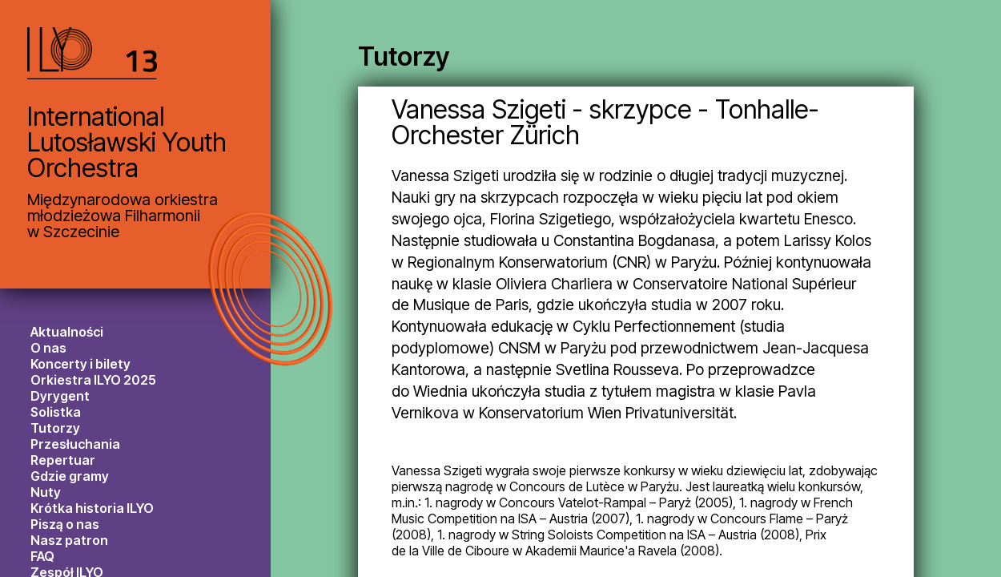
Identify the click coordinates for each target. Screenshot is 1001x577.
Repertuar (62, 460)
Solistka (55, 412)
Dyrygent (60, 396)
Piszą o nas (64, 524)
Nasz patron (69, 540)
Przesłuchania (75, 444)
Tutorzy (55, 428)
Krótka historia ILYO (92, 508)
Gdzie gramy (69, 476)
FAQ (42, 556)
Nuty (45, 492)
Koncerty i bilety (80, 364)
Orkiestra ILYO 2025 (93, 380)
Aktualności (66, 332)
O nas (48, 348)
